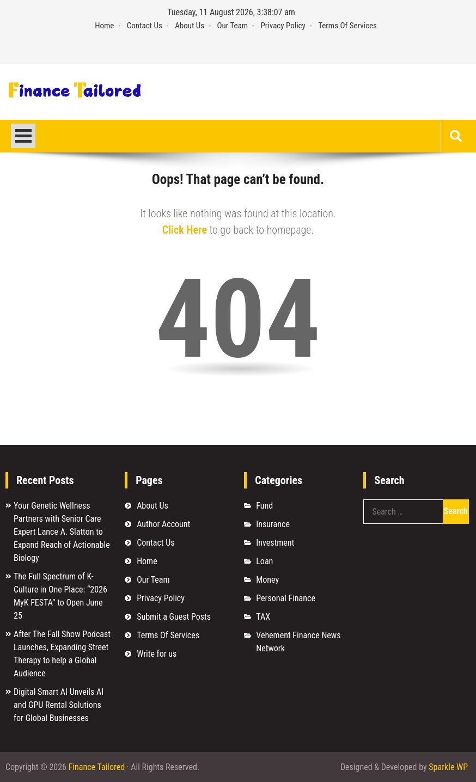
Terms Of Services (347, 25)
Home (104, 25)
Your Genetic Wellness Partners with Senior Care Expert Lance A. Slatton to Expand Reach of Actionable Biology (62, 531)
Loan (264, 561)
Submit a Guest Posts (174, 617)
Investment (275, 542)
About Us (189, 25)
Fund (264, 505)
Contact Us (144, 25)
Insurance (273, 524)
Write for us (156, 654)
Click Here (184, 229)
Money (267, 580)
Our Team (232, 25)
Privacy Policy (283, 25)
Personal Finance (285, 598)
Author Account (163, 524)
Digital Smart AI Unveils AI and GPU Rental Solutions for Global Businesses (58, 705)
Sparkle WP (448, 767)
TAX (263, 617)
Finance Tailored (97, 767)
